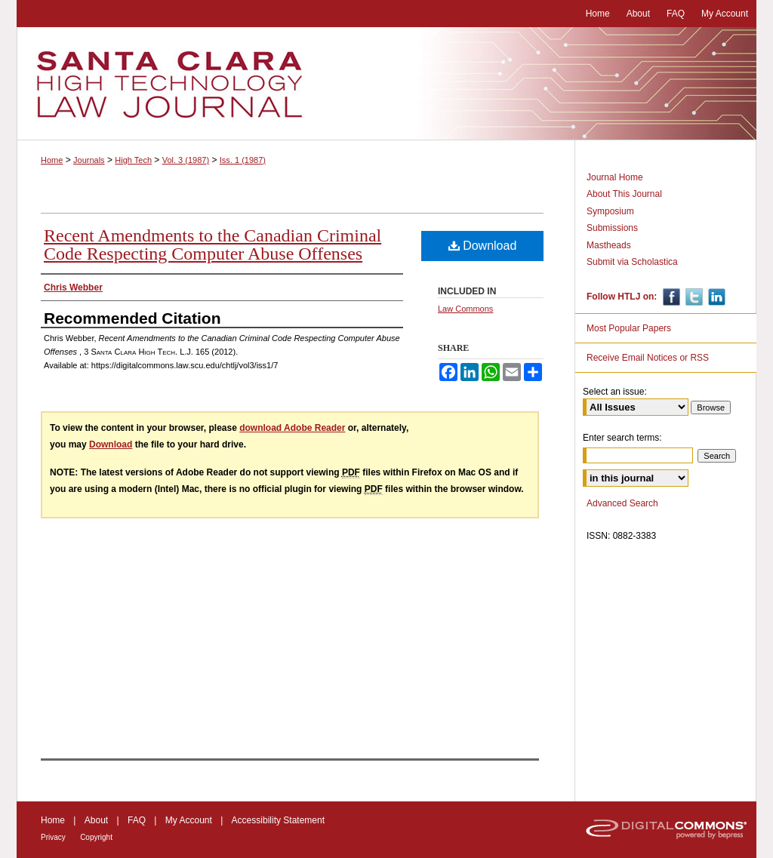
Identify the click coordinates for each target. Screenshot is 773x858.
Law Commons (465, 308)
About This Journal (624, 194)
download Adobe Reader (292, 428)
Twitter (692, 297)
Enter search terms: (622, 437)
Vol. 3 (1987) (185, 160)
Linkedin (715, 297)
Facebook (670, 297)
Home (52, 160)
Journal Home (615, 177)
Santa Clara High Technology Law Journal (386, 83)
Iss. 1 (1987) (243, 160)
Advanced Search (622, 503)
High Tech (133, 160)
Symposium (610, 211)
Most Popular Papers (629, 328)
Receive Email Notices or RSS (648, 357)
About (96, 820)
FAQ (137, 820)
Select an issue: (615, 391)
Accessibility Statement (278, 820)
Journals (89, 160)
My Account (188, 820)
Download (482, 245)
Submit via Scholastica (632, 262)
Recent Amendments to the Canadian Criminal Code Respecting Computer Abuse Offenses (212, 244)
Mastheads (609, 245)
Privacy (53, 837)
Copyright (96, 837)
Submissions (612, 228)
